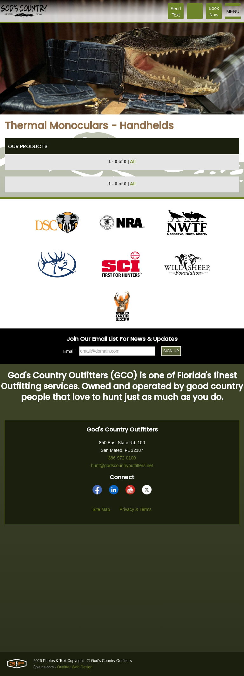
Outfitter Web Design (74, 667)
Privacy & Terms (135, 509)
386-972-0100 (122, 457)
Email (68, 351)
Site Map (101, 509)
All (133, 161)
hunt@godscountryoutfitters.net (122, 465)
